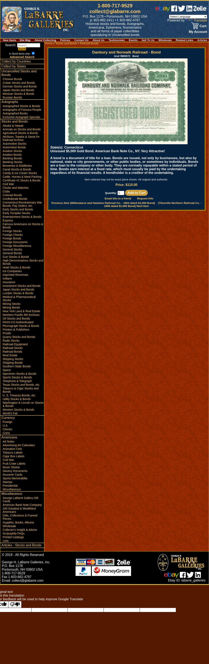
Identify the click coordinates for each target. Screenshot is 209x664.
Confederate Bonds (15, 198)
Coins (6, 433)
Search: (22, 45)
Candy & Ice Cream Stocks (20, 173)
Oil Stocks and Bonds (16, 318)
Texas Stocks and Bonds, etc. (21, 384)
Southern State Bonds (17, 366)
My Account (198, 32)
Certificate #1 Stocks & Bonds (21, 180)
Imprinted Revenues (15, 274)
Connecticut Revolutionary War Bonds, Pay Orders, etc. (22, 204)
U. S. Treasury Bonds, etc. (19, 395)
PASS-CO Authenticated (18, 322)
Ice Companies (12, 271)
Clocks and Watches (16, 187)
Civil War (8, 184)
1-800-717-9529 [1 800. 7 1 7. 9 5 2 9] (115, 5)
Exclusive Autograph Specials (21, 117)
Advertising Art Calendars (19, 445)
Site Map (24, 40)
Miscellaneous (12, 489)
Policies (65, 40)
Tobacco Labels (12, 452)
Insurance (9, 282)
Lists (6, 540)
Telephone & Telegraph (17, 381)
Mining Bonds (11, 307)
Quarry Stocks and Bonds (19, 337)
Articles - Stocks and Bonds (21, 545)
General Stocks (12, 249)
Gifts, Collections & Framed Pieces (20, 517)
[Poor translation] (14, 604)
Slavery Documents (15, 471)
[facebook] (174, 10)
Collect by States (13, 66)
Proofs (7, 333)
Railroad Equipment (15, 344)
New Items (9, 40)
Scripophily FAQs (13, 533)
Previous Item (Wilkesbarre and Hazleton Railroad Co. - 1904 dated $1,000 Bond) (103, 203)
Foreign (7, 422)
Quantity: (114, 193)
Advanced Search (22, 57)
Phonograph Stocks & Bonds (21, 326)
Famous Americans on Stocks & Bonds (23, 225)
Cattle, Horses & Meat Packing (22, 176)
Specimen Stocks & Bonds (19, 373)
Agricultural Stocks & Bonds (20, 133)
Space (7, 370)
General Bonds (12, 253)
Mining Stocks (11, 303)
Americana (9, 437)
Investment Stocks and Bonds (21, 285)
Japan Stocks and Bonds (18, 90)
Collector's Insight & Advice (20, 529)
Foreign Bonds (12, 238)
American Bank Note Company (22, 504)
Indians (7, 278)
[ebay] (163, 10)
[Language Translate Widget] (188, 17)
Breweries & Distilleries (17, 165)
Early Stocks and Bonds (18, 209)
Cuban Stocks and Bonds (19, 82)
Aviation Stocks (12, 151)
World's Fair (10, 413)
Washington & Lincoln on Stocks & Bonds (23, 404)
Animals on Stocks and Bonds (22, 129)
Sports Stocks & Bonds (17, 377)
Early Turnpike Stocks (16, 213)
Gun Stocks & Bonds (16, 256)
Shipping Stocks (13, 359)
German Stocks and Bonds (20, 86)
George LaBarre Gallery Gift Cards (20, 499)
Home (48, 43)
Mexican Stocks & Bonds (18, 93)
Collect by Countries (16, 61)
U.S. (5, 425)
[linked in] (189, 10)
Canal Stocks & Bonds (17, 169)
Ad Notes (8, 441)
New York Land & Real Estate (21, 311)
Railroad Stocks (13, 348)
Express (8, 220)
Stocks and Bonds (14, 121)
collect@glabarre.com (115, 11)
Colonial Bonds (12, 195)
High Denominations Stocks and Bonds (23, 262)
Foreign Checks (13, 234)
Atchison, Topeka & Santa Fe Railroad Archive (21, 138)
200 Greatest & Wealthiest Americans (19, 510)
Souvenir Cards (12, 474)
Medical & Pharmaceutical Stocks (19, 298)
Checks (7, 429)
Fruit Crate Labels (14, 463)
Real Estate (10, 355)
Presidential (10, 485)
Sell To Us (148, 40)
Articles (202, 40)
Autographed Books (15, 113)
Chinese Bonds (12, 79)
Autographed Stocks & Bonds (21, 106)
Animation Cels (12, 448)
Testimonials (117, 40)
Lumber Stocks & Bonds (18, 293)
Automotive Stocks (14, 143)
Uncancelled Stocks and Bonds (19, 73)
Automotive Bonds (14, 147)
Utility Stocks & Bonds (17, 399)
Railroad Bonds (12, 351)
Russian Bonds (12, 97)
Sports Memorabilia (15, 478)
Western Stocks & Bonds (18, 409)
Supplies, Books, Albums (18, 522)
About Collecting (45, 40)
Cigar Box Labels (13, 456)
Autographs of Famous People (22, 109)
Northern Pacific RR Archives (21, 314)
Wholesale (165, 40)
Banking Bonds (12, 158)
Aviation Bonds (12, 154)
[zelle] (200, 10)
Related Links (184, 40)
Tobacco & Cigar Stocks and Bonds (21, 390)
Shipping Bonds (13, 362)
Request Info (145, 198)
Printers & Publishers (16, 329)
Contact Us (81, 40)
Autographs (9, 102)
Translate (196, 20)
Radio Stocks (11, 340)
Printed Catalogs (13, 537)
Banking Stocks (12, 162)
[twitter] (181, 10)
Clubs (6, 191)
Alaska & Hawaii (13, 125)
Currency (8, 417)
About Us (98, 40)
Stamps (7, 482)
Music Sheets (11, 467)
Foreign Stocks (12, 231)
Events (133, 40)
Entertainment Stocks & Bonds (22, 216)
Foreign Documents (15, 242)
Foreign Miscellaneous (17, 245)
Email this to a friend (118, 198)
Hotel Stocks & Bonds (16, 267)
